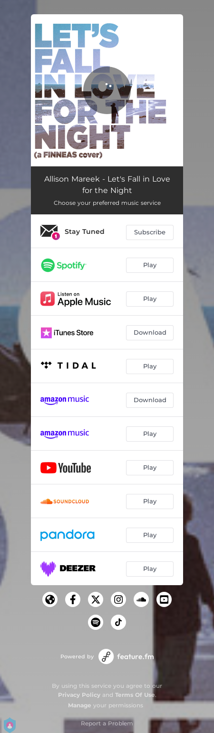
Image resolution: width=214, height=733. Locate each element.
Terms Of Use (135, 694)
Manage (79, 705)
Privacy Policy (79, 694)
